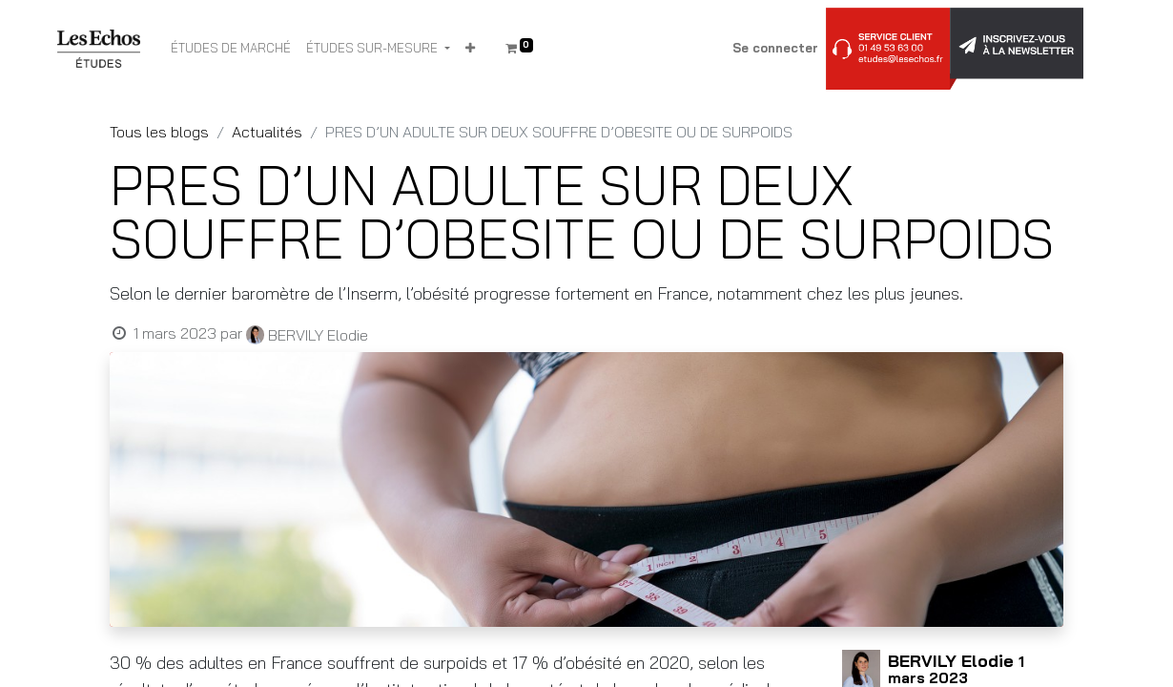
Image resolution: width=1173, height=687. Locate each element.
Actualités (267, 131)
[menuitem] (230, 48)
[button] (470, 48)
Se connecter (775, 47)
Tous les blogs (159, 131)
